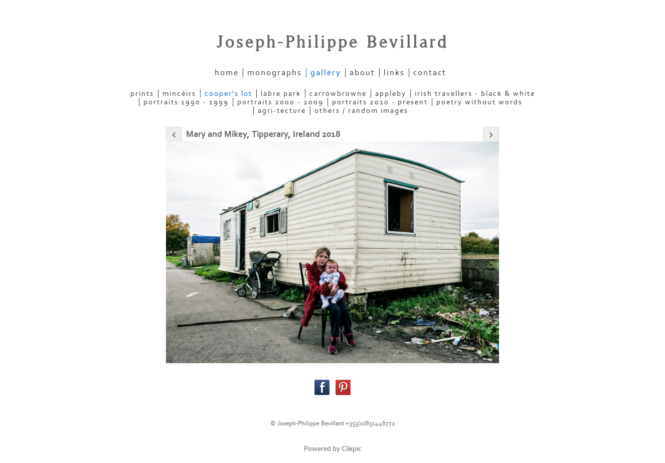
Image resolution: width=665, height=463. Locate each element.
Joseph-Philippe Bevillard (332, 42)
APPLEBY (390, 93)
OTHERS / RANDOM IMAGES (361, 110)
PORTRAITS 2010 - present (380, 102)
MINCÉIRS (179, 93)
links (394, 72)
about (362, 72)
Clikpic (352, 448)
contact (429, 72)
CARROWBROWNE (338, 93)
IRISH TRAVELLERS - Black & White (475, 93)
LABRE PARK (281, 93)
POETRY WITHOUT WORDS (479, 102)
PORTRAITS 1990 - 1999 (186, 102)
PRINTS (142, 93)
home (227, 72)
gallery (325, 72)
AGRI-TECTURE (282, 110)
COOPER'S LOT (228, 93)
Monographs (274, 72)
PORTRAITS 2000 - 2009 (280, 102)
